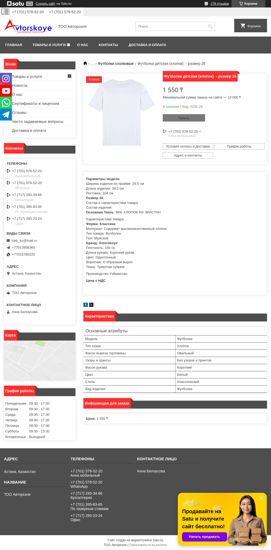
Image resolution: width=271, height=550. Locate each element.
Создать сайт (45, 4)
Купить (183, 118)
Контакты (108, 45)
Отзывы (19, 112)
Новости (19, 85)
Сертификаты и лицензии (35, 103)
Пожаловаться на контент (148, 545)
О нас (82, 45)
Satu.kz (158, 540)
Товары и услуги (49, 45)
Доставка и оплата (147, 45)
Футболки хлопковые (116, 63)
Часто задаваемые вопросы (38, 121)
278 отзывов (220, 4)
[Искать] (210, 26)
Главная (13, 45)
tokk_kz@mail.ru (24, 241)
